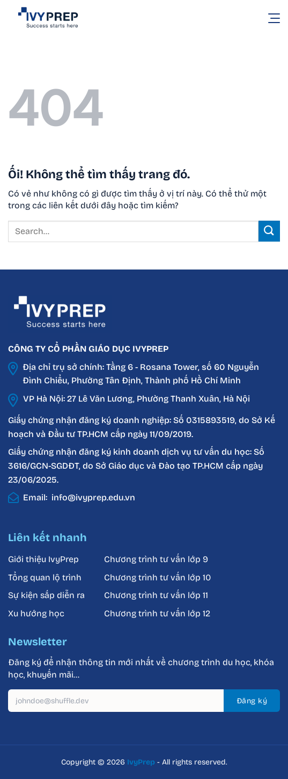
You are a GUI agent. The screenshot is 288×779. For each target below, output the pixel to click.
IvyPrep (141, 762)
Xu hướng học (36, 613)
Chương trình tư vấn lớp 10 (157, 577)
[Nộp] (269, 231)
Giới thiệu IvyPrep (43, 559)
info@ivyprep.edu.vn (93, 497)
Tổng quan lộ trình (45, 577)
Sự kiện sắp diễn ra (46, 595)
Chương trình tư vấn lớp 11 (156, 595)
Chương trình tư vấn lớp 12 (157, 613)
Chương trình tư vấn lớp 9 (157, 559)
